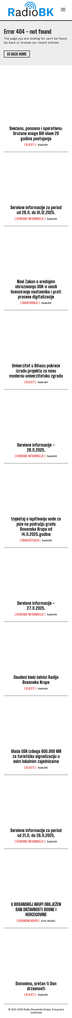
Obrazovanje (30, 302)
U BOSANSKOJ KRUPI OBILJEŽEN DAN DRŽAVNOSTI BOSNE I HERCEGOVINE (36, 909)
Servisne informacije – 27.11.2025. (36, 606)
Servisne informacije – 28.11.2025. (36, 447)
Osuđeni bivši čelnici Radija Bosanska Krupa (36, 680)
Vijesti (30, 144)
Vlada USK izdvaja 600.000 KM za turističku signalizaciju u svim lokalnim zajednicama (36, 756)
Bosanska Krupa (28, 920)
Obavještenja (30, 540)
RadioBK (43, 144)
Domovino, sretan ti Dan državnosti (36, 986)
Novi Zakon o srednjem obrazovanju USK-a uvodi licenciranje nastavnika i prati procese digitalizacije (36, 289)
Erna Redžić (48, 920)
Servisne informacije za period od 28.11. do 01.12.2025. (36, 210)
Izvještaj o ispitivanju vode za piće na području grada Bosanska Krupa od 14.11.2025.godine (36, 526)
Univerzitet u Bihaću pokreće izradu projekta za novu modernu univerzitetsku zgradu (36, 370)
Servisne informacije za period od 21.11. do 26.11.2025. (36, 833)
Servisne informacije (30, 218)
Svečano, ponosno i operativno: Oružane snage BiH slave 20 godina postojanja (36, 133)
